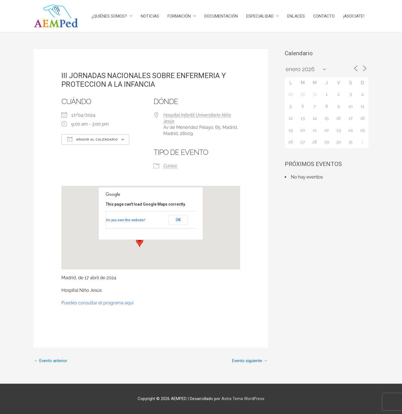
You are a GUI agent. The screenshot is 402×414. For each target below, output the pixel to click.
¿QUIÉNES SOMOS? (109, 16)
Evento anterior (50, 360)
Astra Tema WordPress (242, 398)
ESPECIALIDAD (260, 16)
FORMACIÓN (179, 16)
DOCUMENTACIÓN (221, 16)
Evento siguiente (249, 360)
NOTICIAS (150, 16)
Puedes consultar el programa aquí (97, 302)
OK (178, 220)
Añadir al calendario (92, 139)
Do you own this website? (125, 220)
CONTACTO (324, 16)
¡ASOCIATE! (353, 16)
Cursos (170, 166)
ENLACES (296, 16)
